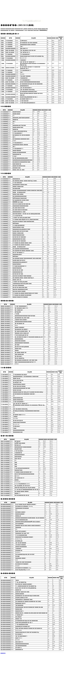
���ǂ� (3, 653)
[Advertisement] (32, 10)
